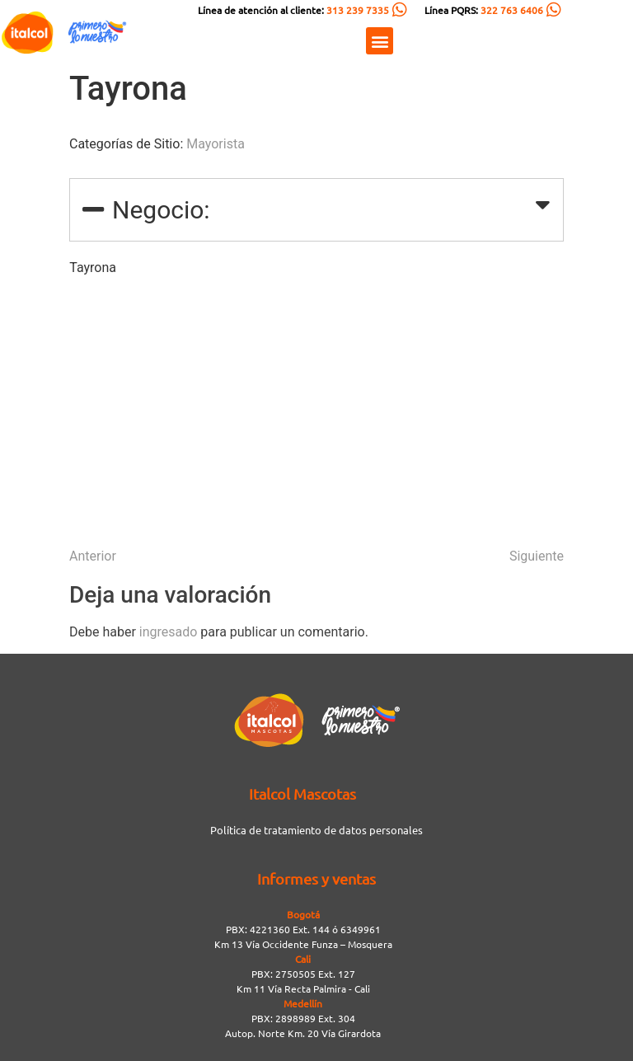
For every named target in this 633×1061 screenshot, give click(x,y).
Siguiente (536, 556)
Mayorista (215, 144)
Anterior (92, 556)
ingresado (168, 632)
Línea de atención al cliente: (293, 9)
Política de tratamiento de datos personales (316, 830)
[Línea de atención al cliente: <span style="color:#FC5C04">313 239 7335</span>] (400, 10)
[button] (379, 40)
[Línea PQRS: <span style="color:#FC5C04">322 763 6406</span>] (554, 10)
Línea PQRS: (483, 9)
